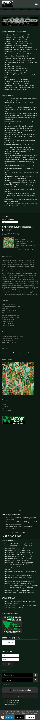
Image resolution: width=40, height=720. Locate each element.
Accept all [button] (9, 717)
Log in (20, 696)
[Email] (10, 659)
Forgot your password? (11, 700)
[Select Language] (10, 222)
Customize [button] (30, 717)
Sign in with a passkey (20, 690)
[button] (3, 536)
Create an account (11, 705)
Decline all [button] (19, 717)
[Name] (10, 655)
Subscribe (7, 664)
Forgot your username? (12, 702)
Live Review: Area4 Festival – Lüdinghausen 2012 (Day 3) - (21, 523)
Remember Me (9, 684)
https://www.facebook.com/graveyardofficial (16, 353)
